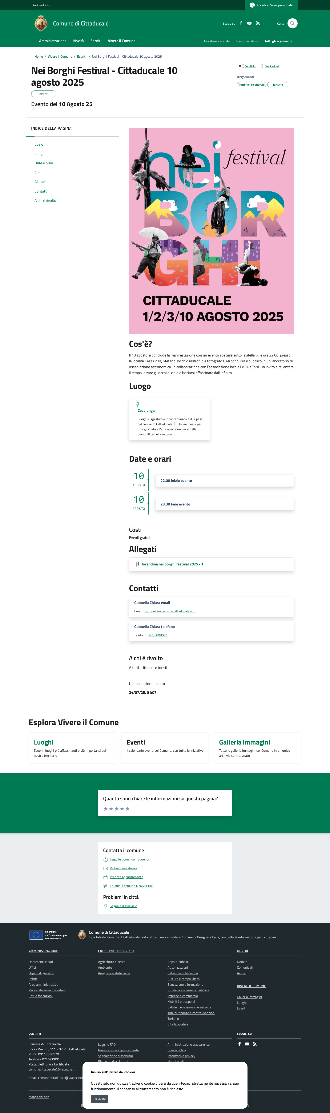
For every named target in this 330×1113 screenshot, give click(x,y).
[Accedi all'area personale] (271, 5)
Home (39, 56)
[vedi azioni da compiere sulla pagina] (268, 66)
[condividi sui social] (247, 66)
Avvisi (241, 973)
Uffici (32, 967)
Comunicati (245, 967)
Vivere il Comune (60, 56)
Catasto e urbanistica (183, 973)
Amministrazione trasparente (189, 1044)
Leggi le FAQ (107, 1044)
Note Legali (176, 1061)
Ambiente (105, 967)
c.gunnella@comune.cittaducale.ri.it (169, 611)
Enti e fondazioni (41, 995)
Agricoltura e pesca (111, 961)
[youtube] (248, 23)
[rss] (256, 23)
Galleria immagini (249, 996)
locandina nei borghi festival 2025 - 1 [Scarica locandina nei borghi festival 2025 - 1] (172, 564)
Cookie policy (177, 1050)
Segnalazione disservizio (115, 1055)
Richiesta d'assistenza (113, 1061)
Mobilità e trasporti (181, 1001)
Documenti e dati (41, 961)
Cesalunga (146, 410)
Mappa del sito (39, 1096)
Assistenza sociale (217, 41)
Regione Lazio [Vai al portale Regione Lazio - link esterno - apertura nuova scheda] (40, 5)
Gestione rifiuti (247, 41)
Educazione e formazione (185, 984)
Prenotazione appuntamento (118, 1050)
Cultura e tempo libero (184, 978)
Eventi (81, 56)
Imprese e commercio (183, 995)
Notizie (242, 961)
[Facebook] (239, 23)
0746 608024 (158, 635)
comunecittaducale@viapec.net (51, 1069)
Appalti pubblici (178, 961)
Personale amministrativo (47, 990)
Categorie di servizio (116, 950)
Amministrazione (43, 950)
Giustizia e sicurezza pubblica (188, 990)
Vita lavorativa (178, 1024)
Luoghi (242, 1002)
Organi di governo (41, 973)
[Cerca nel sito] (292, 23)
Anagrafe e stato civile (114, 973)
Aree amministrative (43, 984)
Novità (242, 950)
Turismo (173, 1018)
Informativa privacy (181, 1055)
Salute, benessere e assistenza (189, 1007)
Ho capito (100, 1099)
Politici (33, 978)
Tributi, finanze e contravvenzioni (191, 1012)
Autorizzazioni (178, 967)
